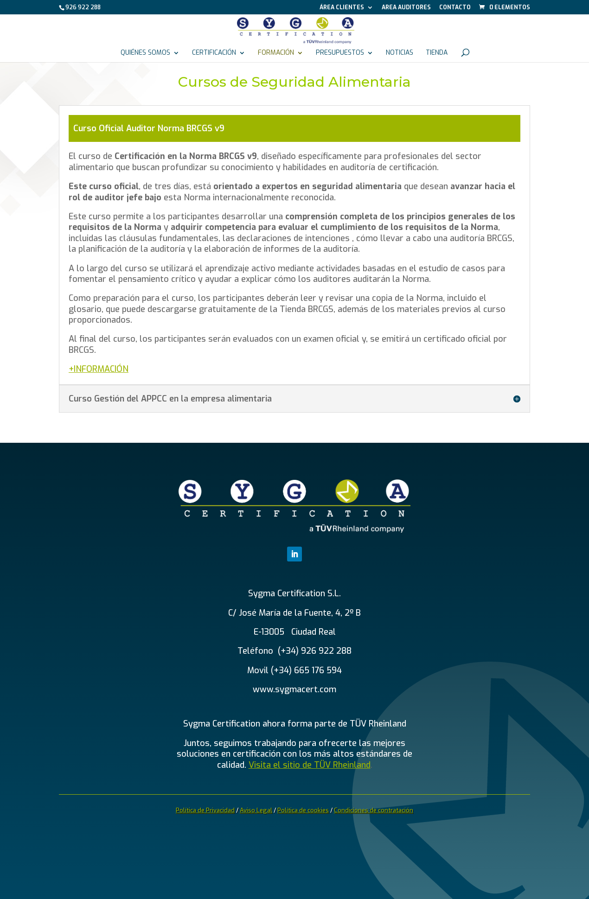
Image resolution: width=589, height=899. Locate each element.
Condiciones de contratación (373, 810)
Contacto (455, 8)
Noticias (399, 53)
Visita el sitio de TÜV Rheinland (310, 765)
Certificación (214, 53)
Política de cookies (303, 810)
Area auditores (406, 8)
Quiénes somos (145, 53)
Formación (276, 53)
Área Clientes (342, 8)
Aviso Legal (256, 810)
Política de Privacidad (205, 810)
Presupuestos (340, 53)
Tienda (437, 53)
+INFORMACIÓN (98, 369)
